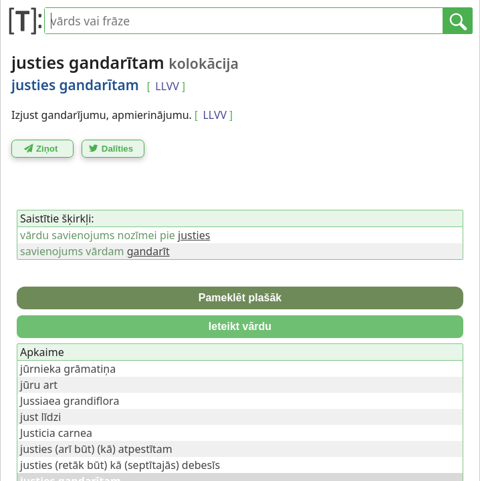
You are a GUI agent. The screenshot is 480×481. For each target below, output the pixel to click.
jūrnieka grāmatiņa (68, 368)
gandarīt (148, 251)
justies (194, 235)
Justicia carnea (56, 433)
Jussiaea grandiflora (69, 400)
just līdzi (40, 417)
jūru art (38, 384)
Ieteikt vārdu (240, 326)
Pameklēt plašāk (240, 297)
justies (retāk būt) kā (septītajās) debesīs (120, 465)
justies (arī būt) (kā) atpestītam (96, 449)
